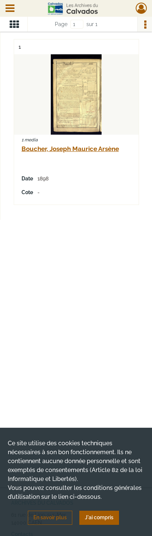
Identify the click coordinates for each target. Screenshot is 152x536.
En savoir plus (50, 517)
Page (61, 24)
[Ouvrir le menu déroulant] (10, 8)
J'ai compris (99, 517)
